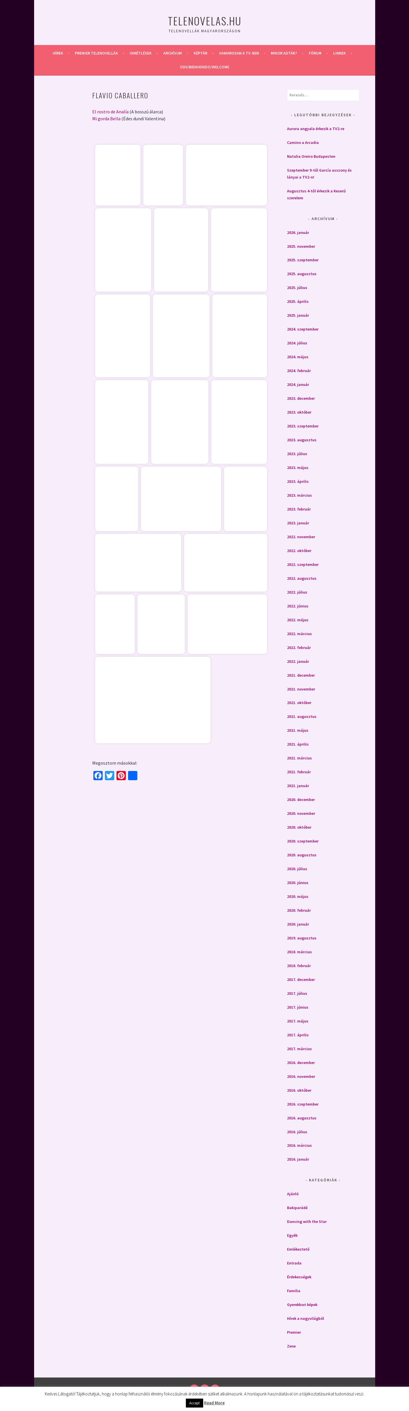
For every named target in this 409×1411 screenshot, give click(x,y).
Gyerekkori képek (302, 1304)
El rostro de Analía (110, 112)
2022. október (299, 550)
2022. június (297, 606)
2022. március (299, 633)
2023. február (299, 509)
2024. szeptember (303, 329)
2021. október (299, 702)
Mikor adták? (284, 53)
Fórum (315, 53)
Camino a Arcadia (303, 142)
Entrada (294, 1263)
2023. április (298, 481)
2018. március (299, 951)
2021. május (297, 730)
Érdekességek (299, 1276)
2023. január (298, 523)
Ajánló (293, 1193)
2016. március (299, 1145)
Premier (294, 1332)
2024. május (297, 356)
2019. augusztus (302, 938)
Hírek (58, 53)
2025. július (297, 287)
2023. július (297, 453)
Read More (214, 1403)
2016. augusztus (302, 1118)
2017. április (298, 1034)
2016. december (301, 1062)
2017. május (297, 1021)
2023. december (301, 398)
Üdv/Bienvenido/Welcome (204, 67)
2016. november (301, 1076)
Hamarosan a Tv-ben (239, 53)
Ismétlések (140, 53)
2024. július (297, 343)
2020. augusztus (302, 855)
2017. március (299, 1048)
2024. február (299, 370)
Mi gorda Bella (106, 118)
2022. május (297, 619)
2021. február (299, 771)
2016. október (299, 1090)
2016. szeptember (303, 1104)
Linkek (339, 53)
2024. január (298, 384)
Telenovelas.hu (204, 20)
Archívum (172, 53)
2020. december (301, 799)
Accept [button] (194, 1403)
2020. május (297, 896)
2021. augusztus (302, 716)
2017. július (297, 993)
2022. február (299, 647)
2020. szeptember (303, 841)
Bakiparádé (297, 1207)
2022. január (298, 661)
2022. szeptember (303, 564)
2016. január (298, 1159)
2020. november (301, 813)
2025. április (298, 301)
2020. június (297, 882)
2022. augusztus (302, 578)
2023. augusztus (302, 439)
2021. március (299, 758)
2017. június (297, 1007)
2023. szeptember (303, 426)
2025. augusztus (302, 273)
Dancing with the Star (307, 1221)
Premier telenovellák (96, 53)
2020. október (299, 827)
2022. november (301, 536)
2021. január (298, 785)
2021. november (301, 689)
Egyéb (292, 1235)
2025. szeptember (303, 259)
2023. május (297, 467)
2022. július (297, 592)
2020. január (298, 924)
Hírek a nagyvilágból (305, 1318)
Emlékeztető (298, 1249)
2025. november (301, 246)
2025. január (298, 315)
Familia (293, 1290)
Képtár (200, 53)
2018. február (299, 965)
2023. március (299, 495)
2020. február (299, 910)
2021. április (298, 744)
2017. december (301, 979)
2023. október (299, 412)
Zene (291, 1346)
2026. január (298, 232)
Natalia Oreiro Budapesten (311, 156)
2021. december (301, 675)
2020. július (297, 868)
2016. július (297, 1131)
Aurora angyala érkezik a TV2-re (315, 128)
